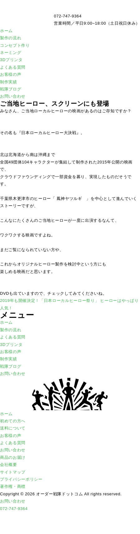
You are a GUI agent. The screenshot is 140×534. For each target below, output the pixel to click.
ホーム (6, 30)
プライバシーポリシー (21, 479)
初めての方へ (13, 421)
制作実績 (8, 82)
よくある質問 (13, 67)
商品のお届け (13, 457)
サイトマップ (13, 472)
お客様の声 (10, 74)
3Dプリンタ (11, 59)
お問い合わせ (13, 96)
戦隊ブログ (10, 89)
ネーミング (10, 52)
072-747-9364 (14, 508)
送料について (13, 428)
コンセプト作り (15, 45)
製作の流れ (10, 38)
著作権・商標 (13, 486)
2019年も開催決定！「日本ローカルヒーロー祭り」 (49, 300)
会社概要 (8, 464)
